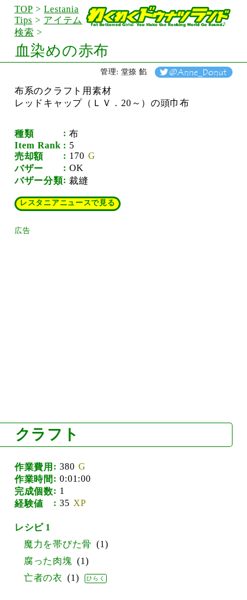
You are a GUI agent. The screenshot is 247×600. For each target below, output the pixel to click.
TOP (23, 9)
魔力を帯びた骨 (58, 544)
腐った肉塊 (48, 561)
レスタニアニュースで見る (67, 203)
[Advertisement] (101, 308)
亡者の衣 (43, 578)
